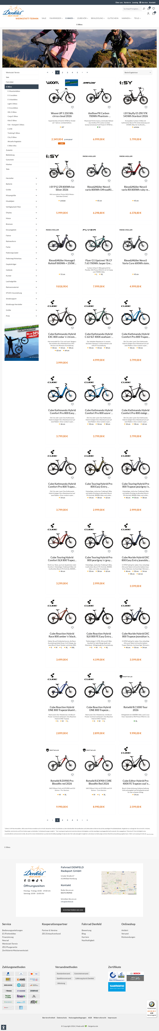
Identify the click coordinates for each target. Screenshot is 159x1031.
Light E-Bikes (12, 104)
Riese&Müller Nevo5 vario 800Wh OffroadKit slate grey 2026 (98, 188)
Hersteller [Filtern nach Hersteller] (21, 178)
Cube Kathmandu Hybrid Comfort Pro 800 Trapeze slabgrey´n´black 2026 (62, 485)
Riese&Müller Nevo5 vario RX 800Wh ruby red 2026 (136, 188)
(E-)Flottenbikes (9, 933)
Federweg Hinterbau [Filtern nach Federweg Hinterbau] (21, 258)
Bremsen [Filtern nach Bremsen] (21, 224)
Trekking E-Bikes (14, 133)
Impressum (112, 1018)
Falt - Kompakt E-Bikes (16, 125)
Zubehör (9, 150)
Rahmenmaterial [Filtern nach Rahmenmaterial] (21, 287)
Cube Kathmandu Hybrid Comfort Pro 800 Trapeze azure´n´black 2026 (135, 335)
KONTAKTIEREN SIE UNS (73, 910)
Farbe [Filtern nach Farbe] (21, 247)
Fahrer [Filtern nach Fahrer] (21, 235)
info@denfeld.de (67, 901)
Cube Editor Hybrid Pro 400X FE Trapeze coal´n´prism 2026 (136, 782)
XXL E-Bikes (12, 112)
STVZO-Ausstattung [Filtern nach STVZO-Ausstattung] (21, 293)
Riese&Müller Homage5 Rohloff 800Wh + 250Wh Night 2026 (62, 262)
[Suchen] (144, 8)
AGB (90, 1018)
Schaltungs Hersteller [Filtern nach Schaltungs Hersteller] (21, 304)
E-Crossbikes (12, 95)
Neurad (5, 940)
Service (145, 2)
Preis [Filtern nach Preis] (21, 316)
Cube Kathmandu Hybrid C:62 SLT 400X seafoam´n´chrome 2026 (99, 335)
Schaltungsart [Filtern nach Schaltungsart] (21, 299)
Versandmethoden (66, 967)
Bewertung (86, 930)
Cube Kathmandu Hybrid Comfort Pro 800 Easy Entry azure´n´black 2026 (62, 412)
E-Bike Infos (12, 146)
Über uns (119, 2)
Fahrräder (10, 82)
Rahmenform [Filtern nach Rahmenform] (21, 241)
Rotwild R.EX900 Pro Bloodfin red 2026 (62, 782)
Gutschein (10, 160)
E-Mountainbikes (14, 91)
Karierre (127, 2)
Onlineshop (128, 924)
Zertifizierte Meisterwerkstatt (15, 950)
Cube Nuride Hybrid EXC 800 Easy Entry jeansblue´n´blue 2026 (135, 559)
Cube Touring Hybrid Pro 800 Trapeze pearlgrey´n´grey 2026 (135, 485)
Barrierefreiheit (48, 1018)
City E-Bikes (12, 137)
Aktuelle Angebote (14, 141)
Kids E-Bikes (12, 120)
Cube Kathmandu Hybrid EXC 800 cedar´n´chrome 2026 (62, 335)
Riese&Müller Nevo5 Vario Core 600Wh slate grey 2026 (135, 262)
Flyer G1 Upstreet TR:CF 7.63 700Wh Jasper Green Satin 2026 (99, 262)
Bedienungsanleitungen (12, 930)
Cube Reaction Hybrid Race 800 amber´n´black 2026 (62, 635)
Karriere (85, 937)
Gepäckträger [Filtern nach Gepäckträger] (21, 264)
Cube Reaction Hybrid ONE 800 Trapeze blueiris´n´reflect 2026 (62, 709)
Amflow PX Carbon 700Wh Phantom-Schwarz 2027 (98, 115)
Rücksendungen (128, 937)
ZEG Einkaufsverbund (51, 933)
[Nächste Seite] (82, 72)
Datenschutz (62, 1018)
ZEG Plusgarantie (9, 947)
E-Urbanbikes (13, 99)
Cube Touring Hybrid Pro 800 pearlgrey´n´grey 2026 (98, 559)
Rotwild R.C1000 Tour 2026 (136, 709)
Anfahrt (124, 930)
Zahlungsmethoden (13, 967)
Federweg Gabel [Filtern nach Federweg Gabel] (21, 253)
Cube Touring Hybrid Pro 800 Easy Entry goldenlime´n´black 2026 (99, 485)
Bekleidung (10, 155)
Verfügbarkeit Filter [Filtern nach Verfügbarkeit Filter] (21, 207)
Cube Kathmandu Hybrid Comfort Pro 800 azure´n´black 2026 (99, 412)
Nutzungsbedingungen (77, 1018)
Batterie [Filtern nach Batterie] (21, 184)
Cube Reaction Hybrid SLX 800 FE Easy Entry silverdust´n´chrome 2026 (98, 635)
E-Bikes (9, 87)
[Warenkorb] (153, 13)
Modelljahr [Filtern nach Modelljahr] (21, 201)
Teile (7, 169)
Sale (7, 77)
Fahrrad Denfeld (91, 924)
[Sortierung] (138, 72)
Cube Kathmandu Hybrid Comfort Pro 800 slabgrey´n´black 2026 (135, 412)
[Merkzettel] (153, 8)
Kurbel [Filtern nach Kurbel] (21, 276)
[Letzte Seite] (87, 72)
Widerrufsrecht (100, 1018)
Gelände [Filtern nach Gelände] (21, 270)
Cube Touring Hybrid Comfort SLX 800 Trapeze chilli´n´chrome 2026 (62, 559)
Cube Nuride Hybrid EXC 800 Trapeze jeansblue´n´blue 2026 (135, 635)
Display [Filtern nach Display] (21, 212)
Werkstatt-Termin (13, 72)
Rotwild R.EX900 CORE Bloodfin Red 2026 (99, 782)
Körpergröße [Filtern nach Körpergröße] (21, 195)
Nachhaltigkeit (88, 940)
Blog (84, 933)
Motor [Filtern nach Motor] (21, 218)
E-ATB (10, 129)
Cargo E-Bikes (13, 116)
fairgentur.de (93, 1026)
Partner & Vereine (49, 930)
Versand (125, 933)
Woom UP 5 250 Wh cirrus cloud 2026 (62, 115)
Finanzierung (7, 937)
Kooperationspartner (54, 924)
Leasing (135, 2)
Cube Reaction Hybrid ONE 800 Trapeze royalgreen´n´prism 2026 (99, 709)
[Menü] (155, 1001)
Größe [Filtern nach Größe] (21, 190)
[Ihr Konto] (148, 13)
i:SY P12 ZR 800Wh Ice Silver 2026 (62, 188)
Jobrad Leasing (150, 834)
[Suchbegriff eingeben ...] (132, 8)
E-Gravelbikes (13, 108)
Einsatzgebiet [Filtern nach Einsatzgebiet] (21, 230)
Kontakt (152, 2)
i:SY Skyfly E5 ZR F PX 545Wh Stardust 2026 (135, 115)
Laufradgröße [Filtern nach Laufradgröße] (21, 281)
